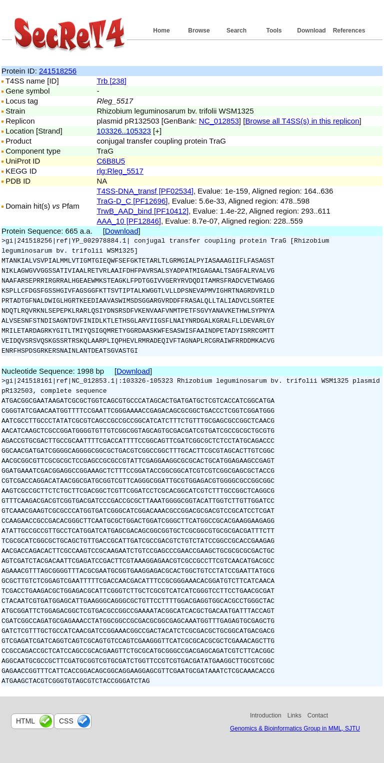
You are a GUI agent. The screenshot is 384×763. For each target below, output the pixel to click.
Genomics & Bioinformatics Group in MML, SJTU (295, 728)
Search (236, 30)
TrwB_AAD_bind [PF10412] (143, 211)
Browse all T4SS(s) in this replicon (302, 121)
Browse (199, 30)
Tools (274, 30)
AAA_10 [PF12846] (129, 221)
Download (311, 30)
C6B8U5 (111, 161)
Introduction (266, 715)
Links (295, 715)
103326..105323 (124, 131)
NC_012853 (219, 121)
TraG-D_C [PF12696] (132, 201)
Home (161, 30)
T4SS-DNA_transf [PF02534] (145, 191)
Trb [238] (111, 81)
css (66, 721)
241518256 (57, 71)
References (349, 30)
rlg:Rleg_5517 (120, 171)
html (25, 721)
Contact (318, 715)
